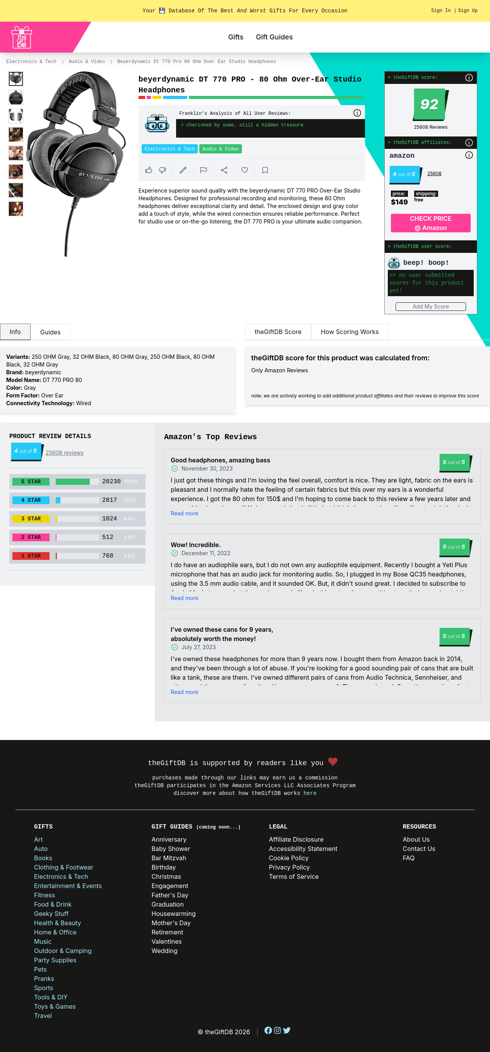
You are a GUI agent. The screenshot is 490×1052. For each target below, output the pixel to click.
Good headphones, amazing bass (220, 460)
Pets (40, 969)
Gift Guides (274, 37)
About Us (416, 839)
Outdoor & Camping (63, 951)
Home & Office (55, 932)
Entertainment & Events (68, 886)
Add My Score (431, 306)
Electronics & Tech (31, 62)
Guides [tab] (50, 332)
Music (42, 941)
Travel (43, 1016)
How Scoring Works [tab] (350, 332)
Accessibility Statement (303, 849)
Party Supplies (55, 960)
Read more (184, 513)
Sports (43, 988)
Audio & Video (87, 62)
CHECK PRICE (431, 223)
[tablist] (118, 332)
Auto (41, 849)
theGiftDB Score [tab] (278, 332)
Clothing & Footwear (63, 867)
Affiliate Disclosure (296, 839)
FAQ (409, 858)
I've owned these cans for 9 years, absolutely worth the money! (222, 634)
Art (38, 839)
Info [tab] (15, 332)
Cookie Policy (289, 858)
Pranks (44, 978)
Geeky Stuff (51, 913)
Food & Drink (53, 904)
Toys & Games (55, 1006)
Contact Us (419, 849)
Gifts (235, 37)
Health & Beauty (57, 923)
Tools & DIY (51, 997)
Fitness (44, 895)
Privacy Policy (289, 867)
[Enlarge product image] (16, 79)
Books (43, 858)
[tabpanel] (118, 380)
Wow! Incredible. (196, 545)
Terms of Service (294, 876)
